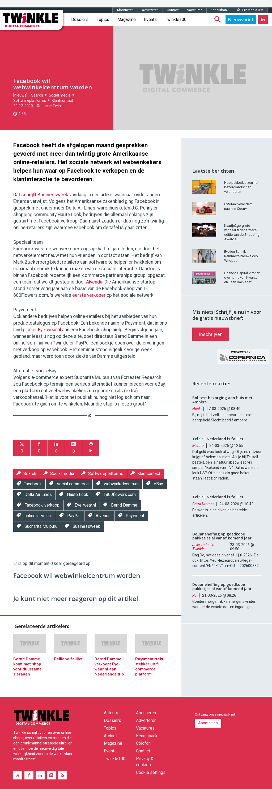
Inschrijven (211, 334)
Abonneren (125, 10)
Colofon (143, 743)
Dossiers (79, 19)
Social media (59, 95)
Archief (110, 735)
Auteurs (111, 712)
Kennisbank (220, 10)
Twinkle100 (175, 19)
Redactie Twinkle (51, 106)
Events (150, 19)
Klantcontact (62, 100)
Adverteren (150, 10)
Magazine (126, 19)
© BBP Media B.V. (250, 10)
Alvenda (94, 282)
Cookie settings (150, 772)
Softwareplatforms (29, 100)
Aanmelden (208, 723)
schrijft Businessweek (44, 194)
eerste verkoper (88, 295)
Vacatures (194, 10)
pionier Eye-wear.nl (42, 329)
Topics (103, 19)
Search (37, 95)
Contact (173, 10)
